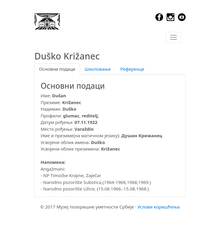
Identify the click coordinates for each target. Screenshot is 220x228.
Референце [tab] (132, 69)
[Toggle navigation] (173, 37)
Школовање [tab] (98, 69)
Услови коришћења (158, 207)
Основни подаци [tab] (57, 69)
